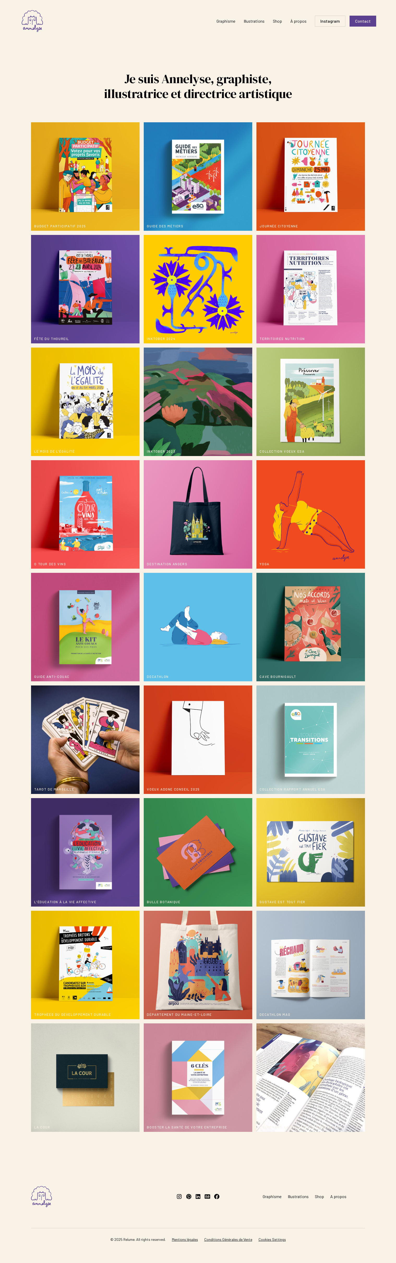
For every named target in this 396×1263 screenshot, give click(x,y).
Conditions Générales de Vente (228, 1239)
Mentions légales (185, 1239)
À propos (298, 21)
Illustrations (254, 21)
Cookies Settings (272, 1239)
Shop (277, 21)
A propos (338, 1196)
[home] (32, 21)
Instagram (330, 21)
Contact (363, 21)
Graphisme (226, 21)
